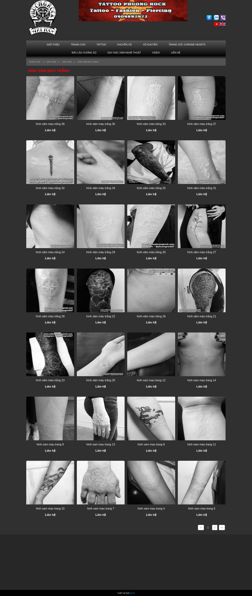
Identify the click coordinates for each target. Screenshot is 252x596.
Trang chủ (34, 62)
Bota (132, 593)
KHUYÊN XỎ (124, 44)
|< (201, 527)
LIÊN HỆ (175, 52)
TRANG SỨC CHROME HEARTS (187, 44)
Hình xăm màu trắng (88, 62)
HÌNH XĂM (67, 62)
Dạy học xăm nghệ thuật (124, 52)
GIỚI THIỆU (53, 44)
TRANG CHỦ (78, 44)
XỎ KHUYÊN (150, 44)
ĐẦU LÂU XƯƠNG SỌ (84, 52)
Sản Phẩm (51, 62)
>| (222, 527)
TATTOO (101, 44)
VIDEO (156, 52)
